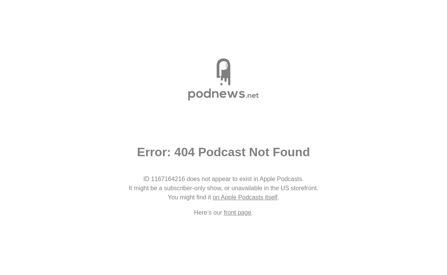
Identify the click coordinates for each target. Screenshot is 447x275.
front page (237, 212)
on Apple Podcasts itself (245, 197)
